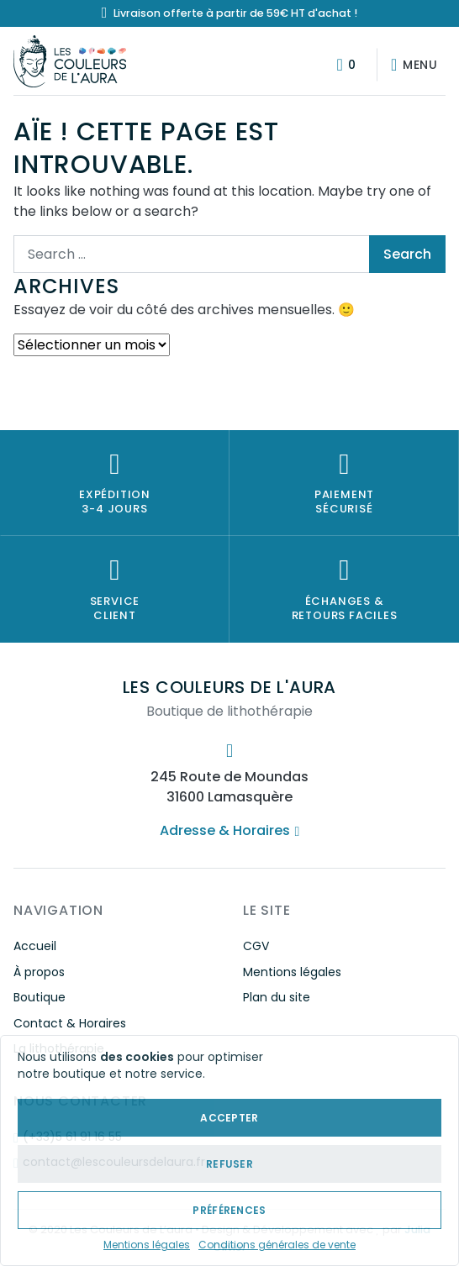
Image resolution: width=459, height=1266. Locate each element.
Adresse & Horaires (229, 830)
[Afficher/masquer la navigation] (411, 64)
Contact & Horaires (69, 1023)
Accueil (34, 946)
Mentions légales (146, 1244)
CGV (256, 946)
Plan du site (276, 997)
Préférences (229, 1210)
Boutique (39, 997)
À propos (39, 972)
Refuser (229, 1164)
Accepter (229, 1118)
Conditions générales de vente (277, 1244)
